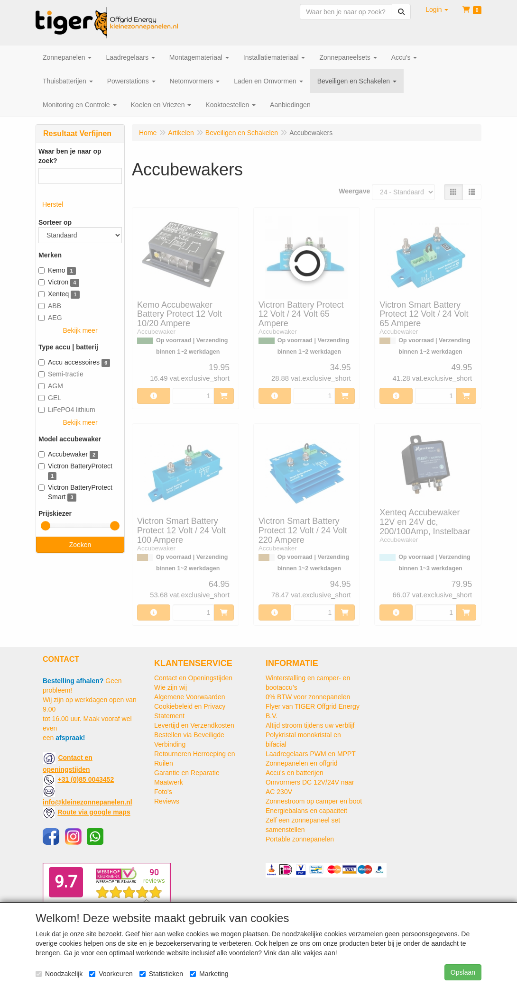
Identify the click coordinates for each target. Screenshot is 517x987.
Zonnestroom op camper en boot (314, 801)
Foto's (163, 791)
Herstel (52, 204)
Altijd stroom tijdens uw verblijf (310, 725)
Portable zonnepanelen (300, 839)
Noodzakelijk (59, 974)
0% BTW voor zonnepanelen (308, 697)
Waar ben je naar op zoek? (70, 155)
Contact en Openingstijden (193, 678)
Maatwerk (168, 782)
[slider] (45, 525)
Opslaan (463, 972)
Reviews (166, 801)
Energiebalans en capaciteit (306, 810)
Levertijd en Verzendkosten (194, 725)
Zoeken (80, 544)
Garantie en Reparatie (187, 773)
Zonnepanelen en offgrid (302, 763)
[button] (436, 9)
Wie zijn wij (170, 687)
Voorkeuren (111, 974)
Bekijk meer (80, 330)
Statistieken (161, 974)
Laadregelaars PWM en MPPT (311, 754)
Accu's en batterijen (294, 773)
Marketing (209, 974)
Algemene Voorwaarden (189, 697)
